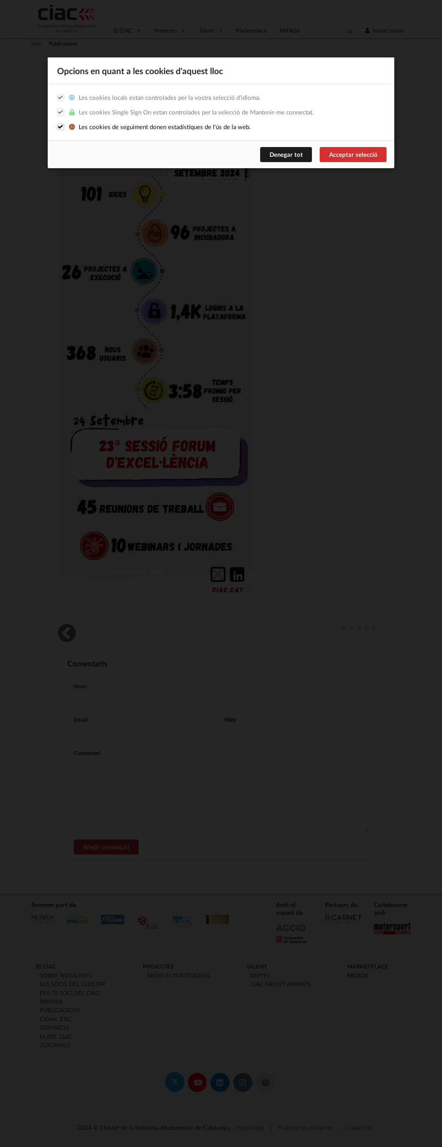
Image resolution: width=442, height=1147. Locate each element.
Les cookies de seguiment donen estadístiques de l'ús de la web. (159, 126)
